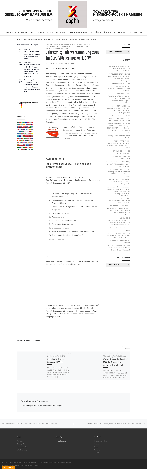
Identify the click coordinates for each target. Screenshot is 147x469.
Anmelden (20, 441)
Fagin (51, 63)
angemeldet (32, 406)
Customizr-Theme (33, 465)
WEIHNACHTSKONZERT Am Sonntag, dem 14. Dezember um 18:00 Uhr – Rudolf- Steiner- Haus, (119, 172)
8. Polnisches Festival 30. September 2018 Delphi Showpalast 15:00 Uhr (56, 359)
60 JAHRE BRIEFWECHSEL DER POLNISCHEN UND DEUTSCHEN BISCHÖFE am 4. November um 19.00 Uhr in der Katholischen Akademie (118, 237)
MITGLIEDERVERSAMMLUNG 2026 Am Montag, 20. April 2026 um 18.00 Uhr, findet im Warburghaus (118, 77)
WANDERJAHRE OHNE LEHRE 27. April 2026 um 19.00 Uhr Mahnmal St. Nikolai (119, 68)
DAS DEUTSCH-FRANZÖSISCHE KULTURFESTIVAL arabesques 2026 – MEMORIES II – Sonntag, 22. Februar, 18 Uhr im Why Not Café (118, 127)
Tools (96, 447)
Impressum (97, 444)
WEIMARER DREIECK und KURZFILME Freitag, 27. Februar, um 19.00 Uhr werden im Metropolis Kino (118, 109)
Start (18, 39)
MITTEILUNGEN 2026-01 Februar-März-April (121, 152)
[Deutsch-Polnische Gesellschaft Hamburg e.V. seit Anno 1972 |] (73, 14)
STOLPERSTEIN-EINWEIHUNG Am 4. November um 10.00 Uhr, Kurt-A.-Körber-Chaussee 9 (119, 247)
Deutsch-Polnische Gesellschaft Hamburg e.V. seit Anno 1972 (30, 463)
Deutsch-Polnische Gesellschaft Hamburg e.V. (37, 39)
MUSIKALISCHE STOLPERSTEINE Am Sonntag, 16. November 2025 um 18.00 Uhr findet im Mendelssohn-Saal (118, 221)
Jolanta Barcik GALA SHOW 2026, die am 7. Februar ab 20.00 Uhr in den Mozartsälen (118, 164)
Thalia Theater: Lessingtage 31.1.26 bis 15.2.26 (121, 157)
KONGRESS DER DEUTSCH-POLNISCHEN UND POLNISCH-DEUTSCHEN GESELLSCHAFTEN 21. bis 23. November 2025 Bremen (118, 210)
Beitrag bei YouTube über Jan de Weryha (119, 137)
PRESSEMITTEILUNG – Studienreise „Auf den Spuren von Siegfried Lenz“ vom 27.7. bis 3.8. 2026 (32, 86)
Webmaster (98, 450)
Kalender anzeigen (23, 96)
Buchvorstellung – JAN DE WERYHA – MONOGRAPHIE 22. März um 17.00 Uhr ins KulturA (119, 118)
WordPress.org (22, 450)
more (97, 452)
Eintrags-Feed (21, 444)
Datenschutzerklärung (101, 441)
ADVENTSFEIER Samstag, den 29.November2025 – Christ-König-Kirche (119, 181)
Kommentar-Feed (22, 447)
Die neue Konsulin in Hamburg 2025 (120, 229)
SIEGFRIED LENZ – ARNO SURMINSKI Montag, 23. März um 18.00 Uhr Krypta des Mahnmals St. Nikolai (118, 87)
